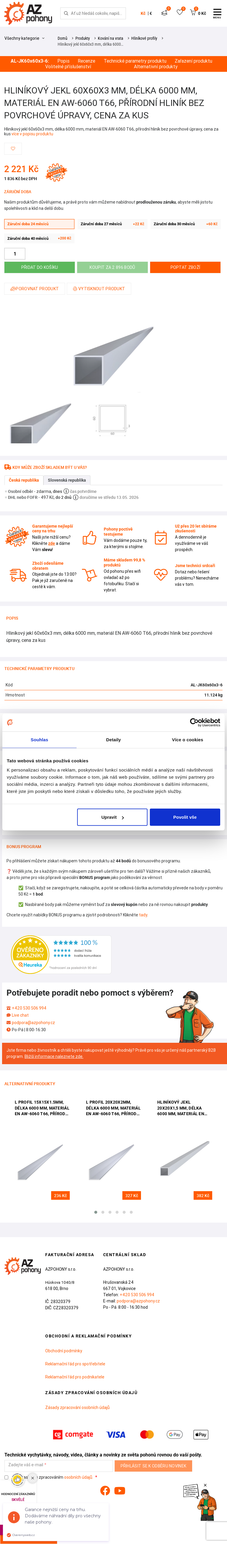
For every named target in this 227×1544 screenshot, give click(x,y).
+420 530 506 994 (29, 1008)
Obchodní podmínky (63, 1350)
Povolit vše (185, 817)
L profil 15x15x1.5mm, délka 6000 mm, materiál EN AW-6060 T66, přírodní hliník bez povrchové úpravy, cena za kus (42, 1108)
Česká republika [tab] (24, 480)
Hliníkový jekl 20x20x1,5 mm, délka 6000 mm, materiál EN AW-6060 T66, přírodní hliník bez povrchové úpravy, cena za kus (181, 1108)
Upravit (112, 817)
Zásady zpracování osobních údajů (77, 1407)
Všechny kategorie (24, 38)
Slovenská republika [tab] (67, 480)
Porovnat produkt (34, 288)
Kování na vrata (110, 38)
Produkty (82, 38)
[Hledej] (66, 13)
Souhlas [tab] (39, 739)
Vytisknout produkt (99, 288)
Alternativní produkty (156, 66)
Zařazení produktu (193, 61)
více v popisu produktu (32, 134)
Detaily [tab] (113, 739)
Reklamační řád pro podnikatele (74, 1377)
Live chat (20, 1015)
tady (143, 915)
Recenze (86, 61)
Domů (62, 38)
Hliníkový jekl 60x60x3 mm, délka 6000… (90, 44)
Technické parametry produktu (135, 61)
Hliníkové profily (144, 38)
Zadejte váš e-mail (25, 1464)
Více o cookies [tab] (187, 739)
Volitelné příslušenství (68, 66)
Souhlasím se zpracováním (49, 1477)
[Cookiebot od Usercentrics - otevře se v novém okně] (194, 722)
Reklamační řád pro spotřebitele (75, 1364)
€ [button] (151, 13)
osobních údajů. (78, 1477)
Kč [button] (143, 13)
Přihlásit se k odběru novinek (154, 1466)
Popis (63, 61)
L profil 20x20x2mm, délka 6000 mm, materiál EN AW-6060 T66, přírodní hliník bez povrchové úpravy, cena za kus (113, 1108)
